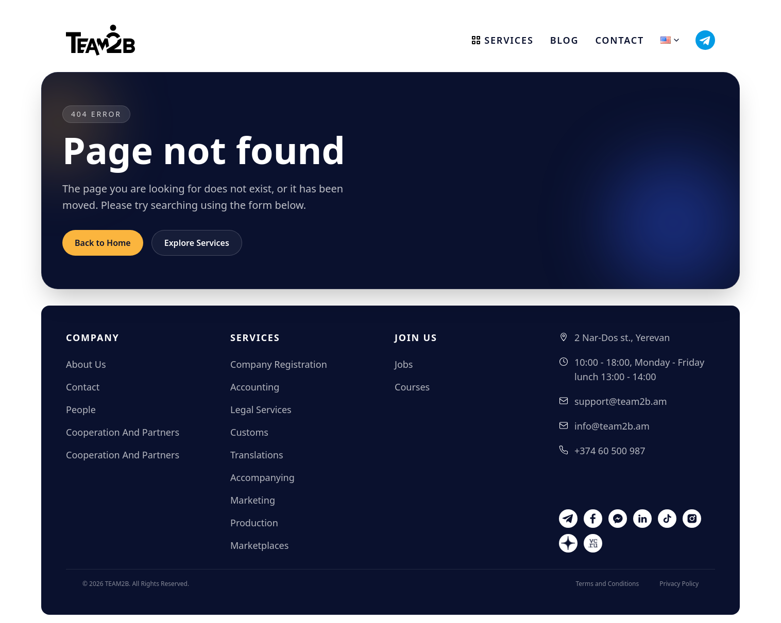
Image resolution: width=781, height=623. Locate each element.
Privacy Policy (679, 584)
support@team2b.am (620, 401)
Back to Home (103, 242)
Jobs (404, 364)
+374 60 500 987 (610, 450)
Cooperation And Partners (122, 432)
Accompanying (262, 477)
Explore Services (196, 242)
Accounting (254, 387)
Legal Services (261, 409)
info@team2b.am (612, 426)
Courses (412, 387)
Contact (619, 40)
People (81, 409)
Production (254, 523)
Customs (249, 432)
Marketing (252, 500)
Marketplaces (259, 545)
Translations (256, 455)
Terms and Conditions (607, 584)
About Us (86, 364)
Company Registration (278, 364)
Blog (564, 40)
